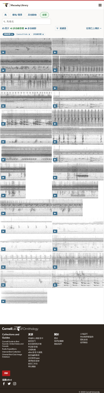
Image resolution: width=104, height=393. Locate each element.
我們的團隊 (59, 341)
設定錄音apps (34, 358)
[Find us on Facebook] (3, 383)
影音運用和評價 (34, 344)
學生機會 (32, 367)
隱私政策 (84, 340)
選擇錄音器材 (34, 361)
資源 (30, 334)
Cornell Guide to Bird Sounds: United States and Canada (12, 344)
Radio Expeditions (9, 349)
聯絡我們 (58, 344)
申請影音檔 (33, 347)
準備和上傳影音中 (35, 338)
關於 (56, 334)
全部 (44, 15)
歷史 (56, 338)
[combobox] (29, 21)
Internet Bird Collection (11, 352)
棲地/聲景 (17, 15)
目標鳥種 (32, 350)
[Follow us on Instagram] (14, 383)
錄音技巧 (32, 341)
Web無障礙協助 (86, 337)
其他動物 (32, 15)
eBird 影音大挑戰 (35, 352)
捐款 (6, 373)
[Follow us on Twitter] (9, 383)
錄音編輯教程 (34, 355)
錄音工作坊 (33, 364)
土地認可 (84, 334)
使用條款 (84, 342)
